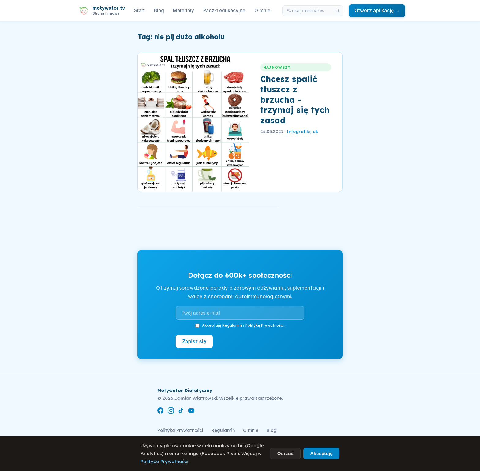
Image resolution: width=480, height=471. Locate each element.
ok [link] (315, 131)
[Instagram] (171, 411)
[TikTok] (181, 411)
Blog (159, 10)
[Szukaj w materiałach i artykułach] (307, 11)
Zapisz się (194, 341)
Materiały (183, 10)
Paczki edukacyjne (224, 10)
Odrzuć (285, 453)
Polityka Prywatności (180, 430)
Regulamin (232, 325)
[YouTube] (191, 411)
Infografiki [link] (298, 131)
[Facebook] (160, 411)
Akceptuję (321, 453)
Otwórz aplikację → (376, 10)
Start (139, 10)
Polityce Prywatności (164, 461)
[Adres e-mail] (240, 313)
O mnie (262, 10)
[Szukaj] (337, 11)
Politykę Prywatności (264, 325)
